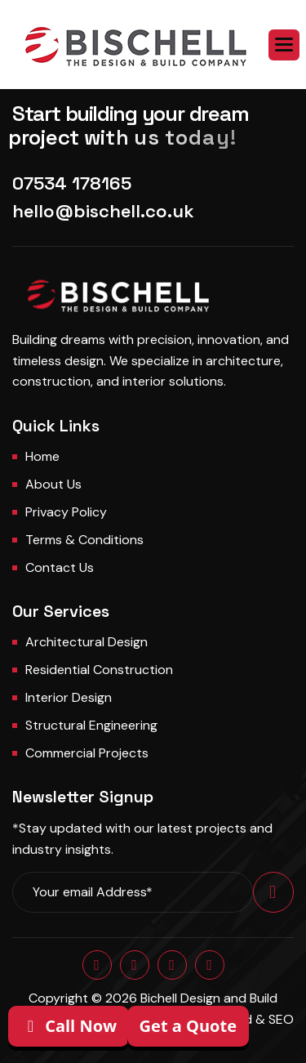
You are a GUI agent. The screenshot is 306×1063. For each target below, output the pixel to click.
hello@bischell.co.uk (103, 210)
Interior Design (68, 697)
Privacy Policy (66, 511)
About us (53, 484)
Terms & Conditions (84, 539)
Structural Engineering (91, 725)
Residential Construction (99, 669)
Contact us (59, 567)
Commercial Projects (87, 753)
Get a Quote (188, 1026)
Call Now (68, 1026)
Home (42, 456)
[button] (283, 44)
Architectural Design (86, 641)
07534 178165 (71, 183)
